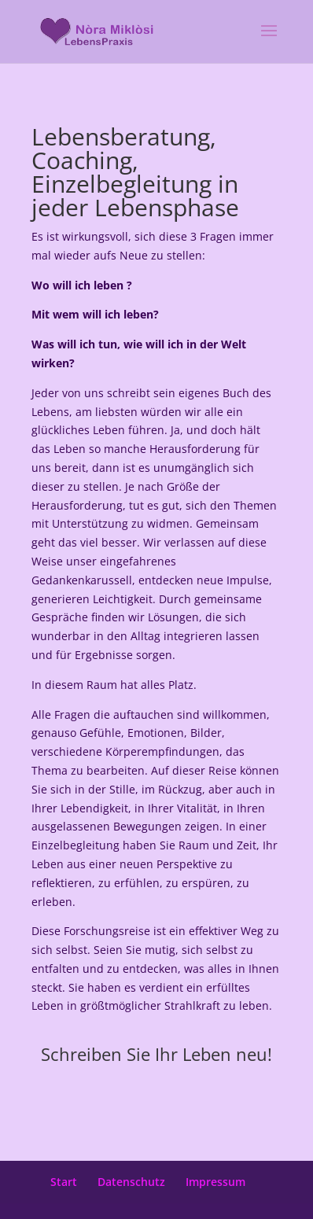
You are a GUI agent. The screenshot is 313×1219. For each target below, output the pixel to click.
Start (63, 1181)
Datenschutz (131, 1181)
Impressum (215, 1181)
